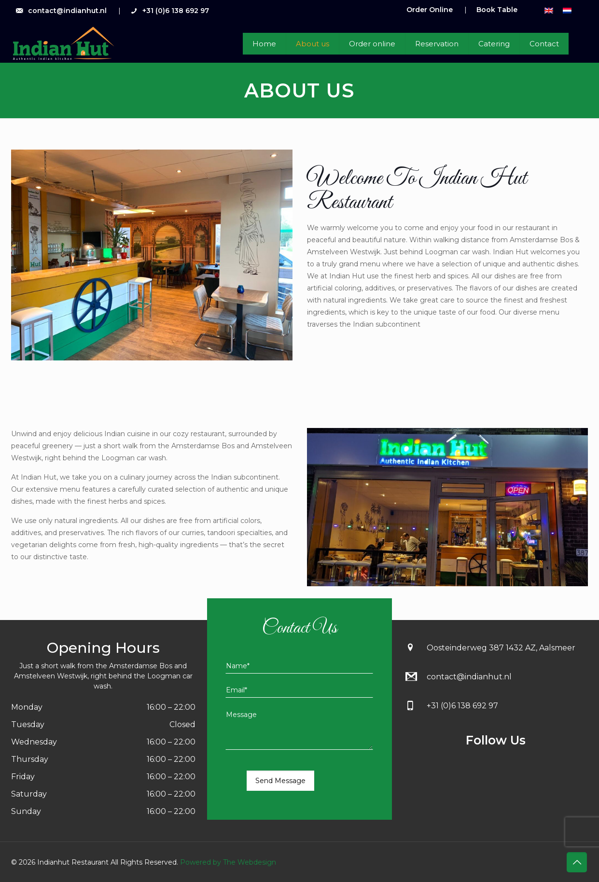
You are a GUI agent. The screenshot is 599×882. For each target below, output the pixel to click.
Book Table (496, 9)
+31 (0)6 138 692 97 (175, 10)
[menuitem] (549, 10)
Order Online (429, 9)
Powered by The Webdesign (227, 862)
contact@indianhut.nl (67, 10)
